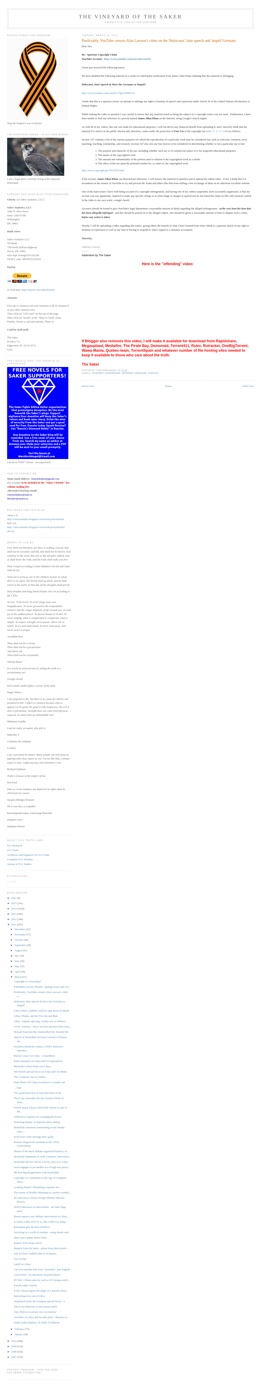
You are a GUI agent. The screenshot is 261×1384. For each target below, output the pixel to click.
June (17, 961)
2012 (14, 919)
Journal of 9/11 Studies (19, 864)
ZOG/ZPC (153, 373)
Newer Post (88, 386)
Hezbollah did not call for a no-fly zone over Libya (41, 1161)
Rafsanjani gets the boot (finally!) (32, 1226)
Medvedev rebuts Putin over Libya (32, 1066)
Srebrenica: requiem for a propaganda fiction (38, 1116)
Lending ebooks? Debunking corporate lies (37, 1187)
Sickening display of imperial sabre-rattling (37, 1122)
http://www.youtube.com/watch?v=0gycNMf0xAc (108, 92)
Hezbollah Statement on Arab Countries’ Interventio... (42, 1156)
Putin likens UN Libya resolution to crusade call (39, 1082)
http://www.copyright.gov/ (96, 170)
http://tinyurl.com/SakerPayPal (38, 289)
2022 (14, 897)
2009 (14, 1346)
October (19, 939)
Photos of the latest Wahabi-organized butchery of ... (42, 1151)
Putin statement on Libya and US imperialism (38, 1061)
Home (168, 386)
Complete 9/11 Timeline (20, 859)
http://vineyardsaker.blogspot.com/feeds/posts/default (35, 519)
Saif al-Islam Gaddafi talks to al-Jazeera (35, 1253)
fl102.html (118, 170)
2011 (14, 924)
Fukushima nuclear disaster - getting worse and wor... (42, 986)
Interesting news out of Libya (29, 1295)
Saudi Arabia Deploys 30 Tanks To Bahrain (37, 1322)
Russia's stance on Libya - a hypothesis (34, 1055)
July (17, 955)
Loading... (12, 881)
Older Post (248, 386)
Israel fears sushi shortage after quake (34, 1136)
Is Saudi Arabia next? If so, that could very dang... (40, 1221)
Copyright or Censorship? (27, 981)
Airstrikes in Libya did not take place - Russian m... (41, 1317)
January (18, 1334)
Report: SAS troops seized (28, 1242)
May (17, 966)
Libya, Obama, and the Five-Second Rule (36, 1015)
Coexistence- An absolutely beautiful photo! (37, 1274)
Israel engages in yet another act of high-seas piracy (41, 1167)
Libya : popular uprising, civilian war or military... (40, 1021)
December (20, 929)
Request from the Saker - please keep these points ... (41, 1248)
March (18, 976)
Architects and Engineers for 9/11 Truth (28, 854)
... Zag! (18, 1087)
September (20, 945)
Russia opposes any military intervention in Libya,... (41, 1216)
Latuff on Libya (22, 1264)
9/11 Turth (12, 850)
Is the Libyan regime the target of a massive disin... (41, 1290)
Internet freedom (134, 373)
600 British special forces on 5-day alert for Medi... (41, 1071)
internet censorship (106, 373)
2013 (14, 913)
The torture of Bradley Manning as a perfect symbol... (42, 1192)
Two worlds (20, 1258)
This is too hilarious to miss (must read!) (35, 1306)
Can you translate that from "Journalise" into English (42, 1269)
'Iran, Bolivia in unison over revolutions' (35, 1311)
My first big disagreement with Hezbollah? (36, 1172)
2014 (14, 908)
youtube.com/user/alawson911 (134, 58)
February (19, 1329)
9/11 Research (14, 845)
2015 (14, 903)
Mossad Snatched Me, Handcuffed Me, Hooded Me (41, 1031)
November (20, 934)
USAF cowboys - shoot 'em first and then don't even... (42, 1026)
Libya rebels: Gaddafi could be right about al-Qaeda (41, 1010)
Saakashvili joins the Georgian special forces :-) (39, 1301)
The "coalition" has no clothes (30, 1076)
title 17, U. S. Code (217, 131)
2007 (14, 1356)
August (18, 950)
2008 (14, 1351)
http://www (110, 58)
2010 (14, 1341)
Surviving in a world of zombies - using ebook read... (42, 1232)
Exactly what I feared (25, 1285)
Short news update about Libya (30, 1237)
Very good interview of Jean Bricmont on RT (38, 1092)
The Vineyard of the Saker (130, 17)
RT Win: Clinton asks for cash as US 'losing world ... (42, 1280)
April (17, 971)
